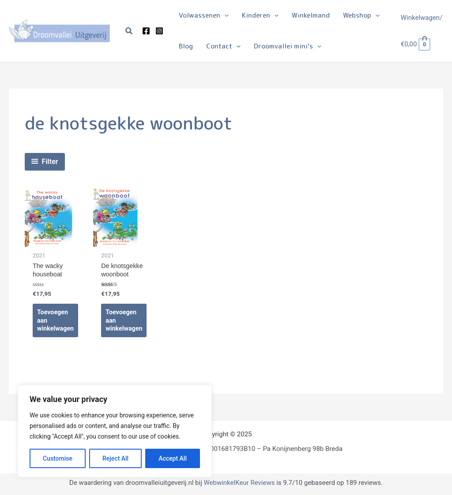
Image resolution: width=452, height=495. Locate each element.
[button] (129, 31)
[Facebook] (146, 31)
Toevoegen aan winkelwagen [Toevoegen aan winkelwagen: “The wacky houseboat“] (56, 322)
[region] (115, 431)
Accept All (172, 458)
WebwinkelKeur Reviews (239, 485)
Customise (57, 458)
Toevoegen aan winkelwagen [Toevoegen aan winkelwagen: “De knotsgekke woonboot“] (124, 322)
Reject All (115, 458)
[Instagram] (159, 31)
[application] (224, 15)
